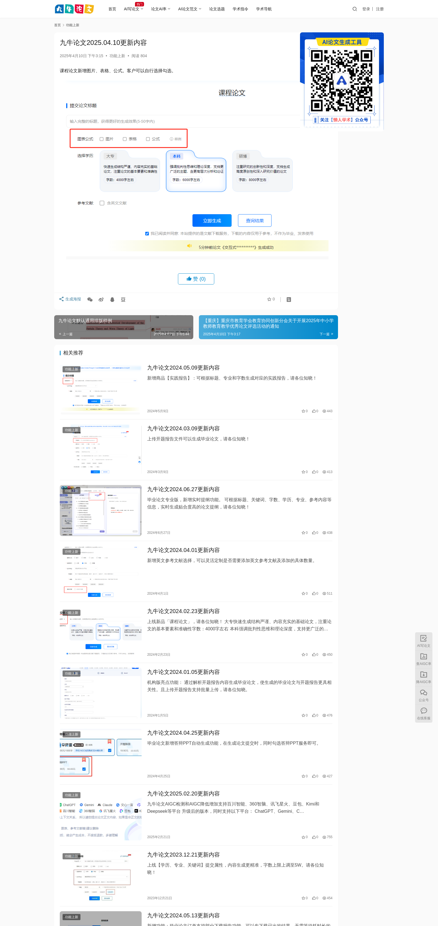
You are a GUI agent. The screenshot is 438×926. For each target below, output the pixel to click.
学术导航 (272, 9)
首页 (121, 9)
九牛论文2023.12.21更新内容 (170, 776)
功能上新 (117, 56)
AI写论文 (140, 9)
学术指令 (249, 9)
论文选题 (225, 9)
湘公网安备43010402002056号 (306, 909)
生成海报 (71, 275)
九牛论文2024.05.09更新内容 (170, 342)
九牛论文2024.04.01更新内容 (170, 505)
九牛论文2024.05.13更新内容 (170, 831)
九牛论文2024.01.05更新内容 (170, 614)
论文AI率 (167, 9)
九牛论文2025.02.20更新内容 (170, 722)
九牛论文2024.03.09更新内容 (170, 396)
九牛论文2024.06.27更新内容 (170, 450)
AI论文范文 (196, 9)
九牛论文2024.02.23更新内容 (170, 559)
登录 (366, 9)
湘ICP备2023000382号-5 (253, 909)
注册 (380, 9)
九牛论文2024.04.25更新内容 (170, 668)
